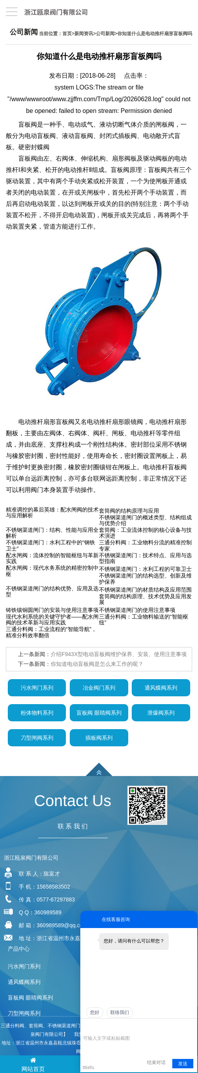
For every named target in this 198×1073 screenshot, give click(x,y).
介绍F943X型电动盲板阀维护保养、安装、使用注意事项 (119, 654)
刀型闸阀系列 (37, 738)
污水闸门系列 (37, 688)
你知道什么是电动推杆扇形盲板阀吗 (154, 33)
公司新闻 (105, 33)
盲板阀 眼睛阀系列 (99, 713)
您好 (94, 1012)
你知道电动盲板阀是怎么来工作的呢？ (97, 664)
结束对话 (156, 1062)
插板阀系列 (99, 738)
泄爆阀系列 (161, 713)
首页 (67, 33)
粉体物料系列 (37, 713)
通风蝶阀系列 (161, 688)
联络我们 (119, 1012)
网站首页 (33, 1064)
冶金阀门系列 (99, 688)
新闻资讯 (83, 33)
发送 (182, 1063)
